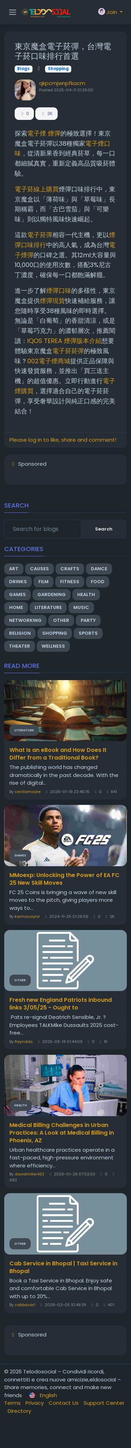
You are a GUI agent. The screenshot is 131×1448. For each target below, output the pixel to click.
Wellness (53, 646)
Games (17, 594)
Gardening (51, 594)
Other (61, 620)
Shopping (58, 68)
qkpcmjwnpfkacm (62, 83)
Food (97, 581)
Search (103, 529)
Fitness (69, 581)
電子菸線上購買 (37, 189)
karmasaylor (27, 916)
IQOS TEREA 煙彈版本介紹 (64, 340)
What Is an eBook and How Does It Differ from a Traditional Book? (58, 754)
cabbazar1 (25, 1305)
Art (14, 568)
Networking (25, 620)
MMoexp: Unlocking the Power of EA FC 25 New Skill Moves (64, 879)
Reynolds (24, 1041)
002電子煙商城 (48, 361)
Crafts (69, 568)
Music (81, 607)
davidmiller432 (29, 1174)
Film (43, 581)
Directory (19, 1411)
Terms (13, 1403)
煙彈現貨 (52, 300)
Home (16, 607)
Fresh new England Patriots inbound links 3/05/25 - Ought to (60, 1004)
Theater (19, 646)
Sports (88, 633)
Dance (99, 568)
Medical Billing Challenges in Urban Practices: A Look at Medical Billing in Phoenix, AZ (61, 1132)
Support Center (103, 1403)
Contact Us (64, 1403)
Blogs (23, 68)
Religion (20, 633)
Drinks (18, 581)
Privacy (35, 1403)
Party (88, 620)
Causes (39, 568)
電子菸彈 (39, 234)
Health (86, 594)
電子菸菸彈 (68, 350)
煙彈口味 (58, 290)
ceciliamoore (28, 791)
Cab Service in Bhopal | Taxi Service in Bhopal (63, 1267)
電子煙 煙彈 (43, 133)
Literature (48, 607)
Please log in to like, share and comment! (62, 439)
